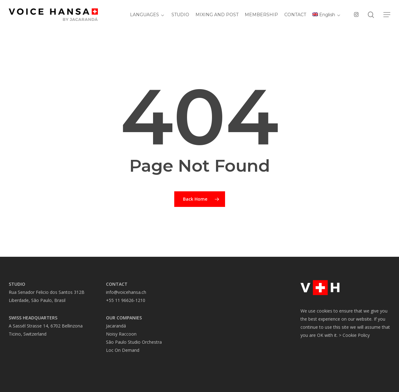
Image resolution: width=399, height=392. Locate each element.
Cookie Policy (356, 335)
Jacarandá (116, 326)
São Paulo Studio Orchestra (134, 342)
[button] (386, 15)
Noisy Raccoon (121, 334)
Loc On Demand (122, 350)
